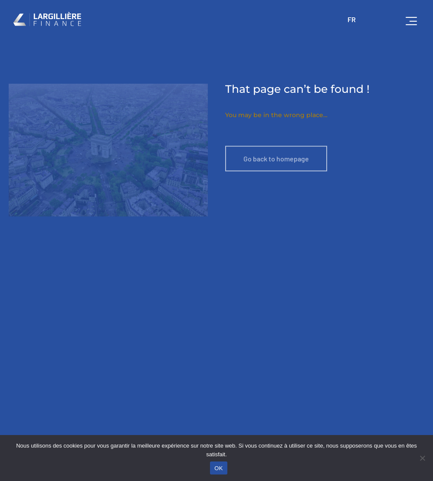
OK (218, 468)
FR (352, 19)
